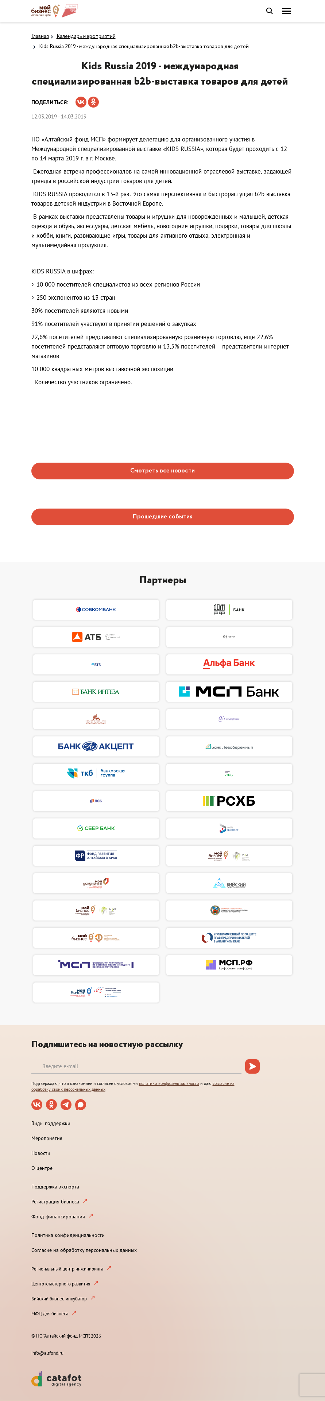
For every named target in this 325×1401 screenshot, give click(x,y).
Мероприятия (46, 1138)
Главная (40, 36)
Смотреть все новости (162, 470)
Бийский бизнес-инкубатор (59, 1299)
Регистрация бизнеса (55, 1201)
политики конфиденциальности (169, 1083)
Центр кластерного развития (60, 1284)
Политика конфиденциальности (68, 1235)
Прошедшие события (162, 516)
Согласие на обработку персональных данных (84, 1250)
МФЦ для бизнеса (49, 1314)
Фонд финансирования (58, 1216)
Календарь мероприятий (86, 36)
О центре (42, 1168)
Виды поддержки (50, 1123)
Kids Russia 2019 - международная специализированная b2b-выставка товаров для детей (144, 46)
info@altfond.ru (47, 1353)
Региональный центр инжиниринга (67, 1269)
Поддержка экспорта (55, 1186)
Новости (40, 1153)
